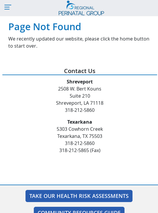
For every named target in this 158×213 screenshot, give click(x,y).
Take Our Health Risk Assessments (79, 195)
